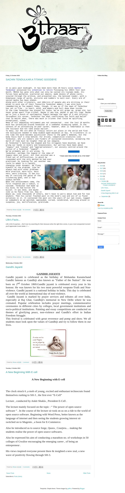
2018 (101, 166)
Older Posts (86, 473)
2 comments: (26, 467)
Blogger (82, 488)
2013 (101, 179)
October (104, 181)
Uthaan (102, 205)
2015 (101, 173)
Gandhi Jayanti (14, 267)
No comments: (27, 209)
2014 (101, 176)
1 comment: (26, 362)
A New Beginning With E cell (21, 372)
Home (48, 473)
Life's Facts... (13, 219)
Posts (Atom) (18, 476)
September (104, 196)
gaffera (69, 488)
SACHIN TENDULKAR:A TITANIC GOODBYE (31, 79)
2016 (101, 171)
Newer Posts (10, 473)
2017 (101, 168)
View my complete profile (105, 208)
